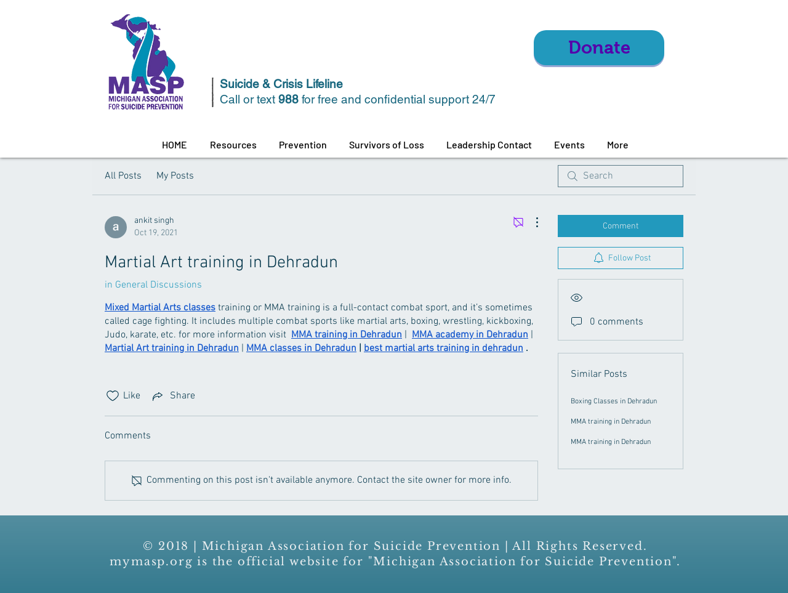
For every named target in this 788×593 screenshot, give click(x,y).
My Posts (175, 176)
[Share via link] (172, 396)
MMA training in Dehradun (611, 422)
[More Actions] (530, 222)
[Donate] (599, 47)
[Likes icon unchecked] (113, 396)
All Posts (123, 176)
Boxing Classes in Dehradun (614, 401)
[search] (620, 176)
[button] (233, 145)
